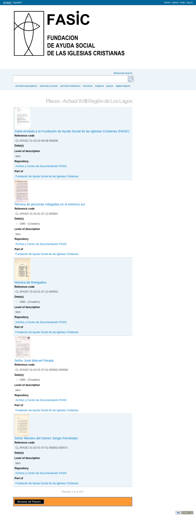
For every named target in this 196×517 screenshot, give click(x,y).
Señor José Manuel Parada (34, 360)
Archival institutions (70, 86)
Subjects (99, 86)
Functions (88, 86)
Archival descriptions (26, 86)
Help (182, 2)
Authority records (48, 86)
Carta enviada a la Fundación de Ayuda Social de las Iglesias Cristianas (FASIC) (72, 131)
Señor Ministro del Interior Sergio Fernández (46, 438)
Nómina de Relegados (30, 282)
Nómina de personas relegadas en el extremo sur (50, 204)
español (17, 2)
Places (109, 86)
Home (167, 2)
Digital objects (123, 86)
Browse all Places (29, 501)
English (7, 2)
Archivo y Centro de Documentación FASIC (41, 166)
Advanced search (123, 73)
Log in (190, 2)
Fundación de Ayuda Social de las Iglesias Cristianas (46, 176)
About (175, 2)
